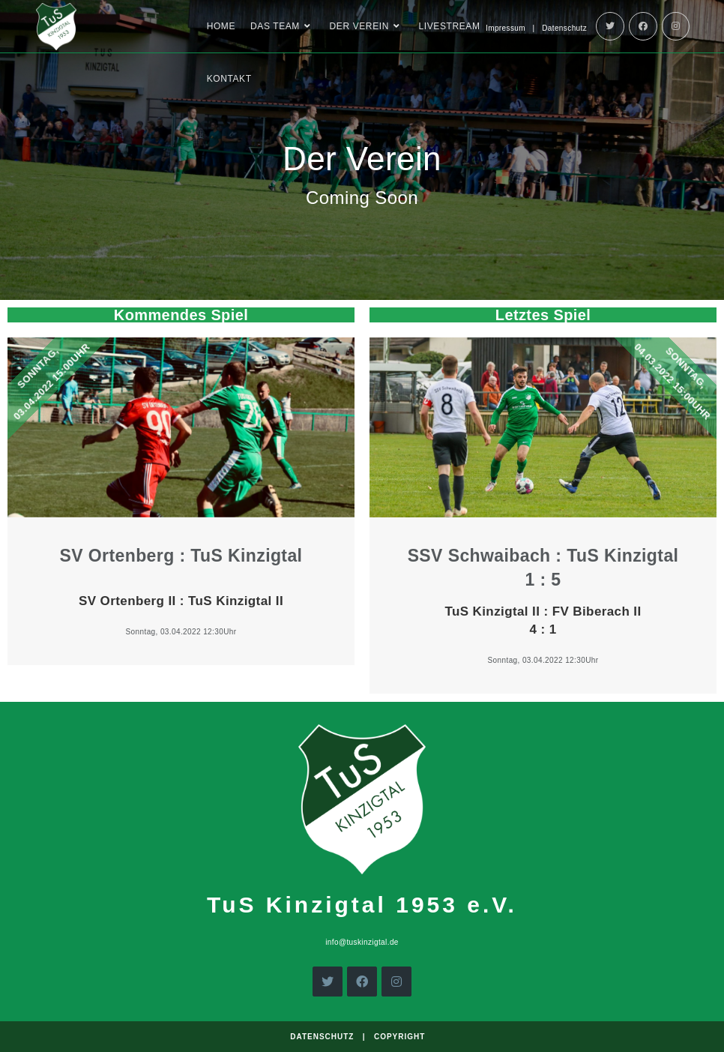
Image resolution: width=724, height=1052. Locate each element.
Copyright (399, 1037)
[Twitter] (610, 26)
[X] (328, 982)
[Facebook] (643, 26)
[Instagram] (676, 26)
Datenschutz (564, 28)
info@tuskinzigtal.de (362, 942)
